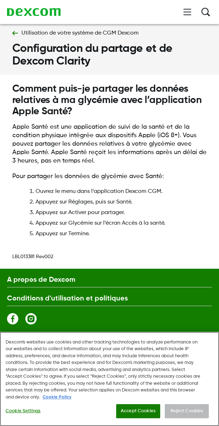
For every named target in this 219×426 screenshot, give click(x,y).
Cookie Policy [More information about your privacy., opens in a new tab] (57, 397)
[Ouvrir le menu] (187, 12)
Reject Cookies (187, 411)
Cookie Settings (23, 411)
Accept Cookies (138, 411)
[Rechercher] (205, 12)
